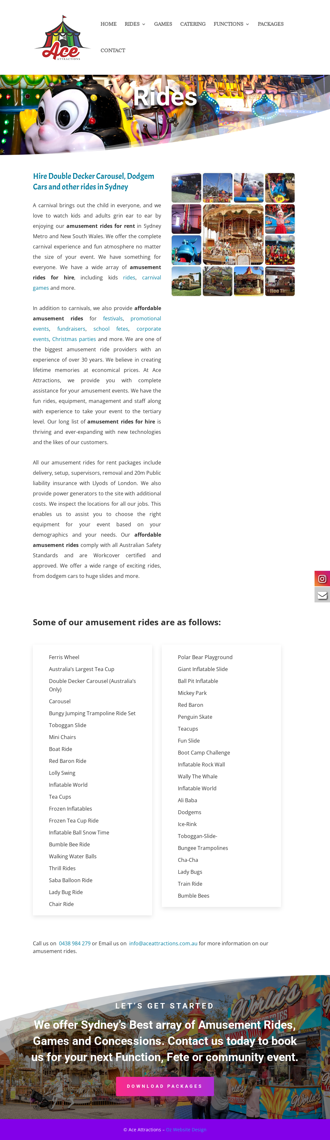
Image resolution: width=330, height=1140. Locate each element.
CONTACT (113, 51)
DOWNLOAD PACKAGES (165, 1086)
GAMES (163, 24)
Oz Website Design (186, 1129)
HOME (109, 24)
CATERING (193, 24)
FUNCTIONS (228, 24)
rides (129, 277)
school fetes (110, 328)
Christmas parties (74, 339)
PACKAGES (271, 24)
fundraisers (71, 328)
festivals (113, 318)
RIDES (132, 24)
